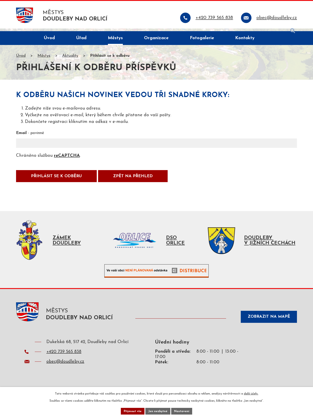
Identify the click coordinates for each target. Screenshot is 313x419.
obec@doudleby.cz (65, 366)
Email (30, 136)
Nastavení (183, 411)
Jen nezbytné (158, 411)
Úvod (21, 59)
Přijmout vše (131, 411)
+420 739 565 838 (63, 357)
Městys (43, 59)
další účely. (251, 393)
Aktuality (70, 59)
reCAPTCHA (67, 158)
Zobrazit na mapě (266, 321)
